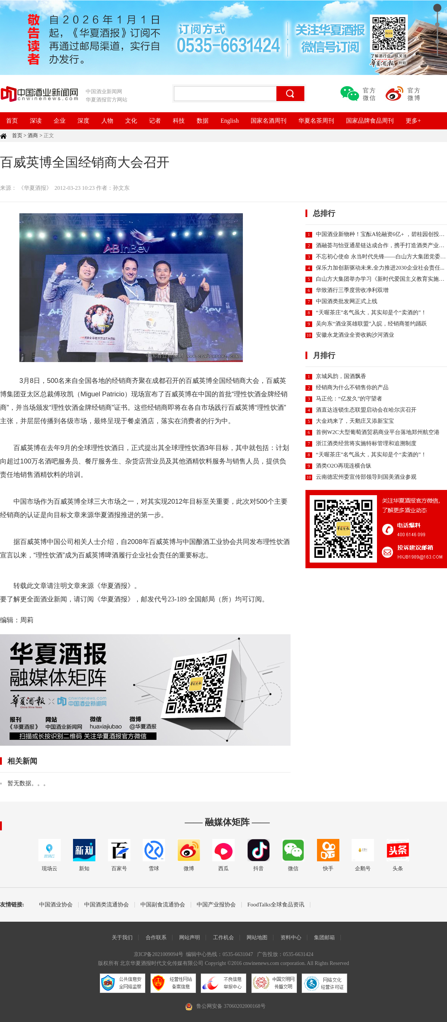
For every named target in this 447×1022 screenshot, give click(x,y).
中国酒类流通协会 (106, 905)
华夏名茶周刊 (316, 120)
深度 (83, 120)
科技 (179, 120)
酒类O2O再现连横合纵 (343, 466)
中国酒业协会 (56, 905)
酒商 (33, 135)
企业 (60, 120)
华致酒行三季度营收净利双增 (352, 290)
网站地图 (257, 937)
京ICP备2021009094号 (159, 954)
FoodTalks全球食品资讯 (275, 905)
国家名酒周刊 (268, 120)
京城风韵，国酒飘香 (341, 376)
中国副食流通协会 (162, 905)
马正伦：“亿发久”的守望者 (349, 399)
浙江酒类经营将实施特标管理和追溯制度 (366, 443)
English (230, 120)
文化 (131, 120)
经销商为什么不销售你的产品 (352, 387)
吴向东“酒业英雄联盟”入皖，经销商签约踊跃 (371, 324)
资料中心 (290, 937)
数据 (203, 120)
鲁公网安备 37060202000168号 (231, 1006)
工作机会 (223, 937)
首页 (12, 120)
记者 (155, 120)
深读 (36, 120)
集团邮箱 (324, 937)
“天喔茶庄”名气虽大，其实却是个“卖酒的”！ (371, 312)
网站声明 (189, 937)
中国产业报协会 (216, 905)
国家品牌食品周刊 (370, 120)
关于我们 (122, 937)
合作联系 (156, 937)
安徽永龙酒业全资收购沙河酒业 (355, 335)
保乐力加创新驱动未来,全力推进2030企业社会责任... (380, 268)
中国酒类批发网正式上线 (346, 301)
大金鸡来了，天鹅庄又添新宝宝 (355, 421)
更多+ (413, 120)
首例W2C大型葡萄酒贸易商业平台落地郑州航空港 (378, 432)
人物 (107, 120)
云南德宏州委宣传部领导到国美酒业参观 (366, 477)
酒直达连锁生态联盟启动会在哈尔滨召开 (366, 410)
